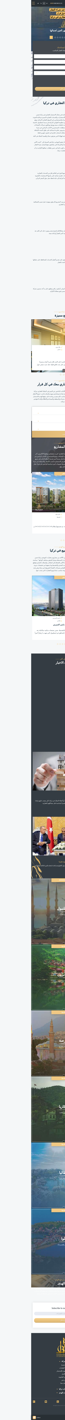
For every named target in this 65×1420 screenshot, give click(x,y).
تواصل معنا (32, 1383)
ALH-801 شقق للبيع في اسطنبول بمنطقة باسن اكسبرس (43, 625)
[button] (32, 73)
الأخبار (32, 1374)
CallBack (5, 1417)
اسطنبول (60, 347)
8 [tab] (24, 37)
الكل (58, 413)
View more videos (58, 742)
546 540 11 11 (25, 3)
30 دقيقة (60, 517)
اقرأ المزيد (60, 154)
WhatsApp (59, 1417)
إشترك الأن (32, 1320)
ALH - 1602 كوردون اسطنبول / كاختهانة (49, 521)
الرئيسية (32, 1365)
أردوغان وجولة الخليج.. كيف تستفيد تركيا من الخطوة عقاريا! (45, 862)
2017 (61, 621)
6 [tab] (29, 37)
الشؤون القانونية (32, 1377)
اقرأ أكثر (61, 208)
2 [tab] (38, 37)
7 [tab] (26, 37)
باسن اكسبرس (26, 618)
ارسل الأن (32, 89)
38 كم (28, 621)
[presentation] (32, 80)
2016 (61, 349)
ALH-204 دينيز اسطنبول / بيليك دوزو (49, 356)
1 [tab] (41, 37)
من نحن (32, 1380)
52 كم (28, 349)
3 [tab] (36, 37)
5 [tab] (31, 37)
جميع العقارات (32, 1368)
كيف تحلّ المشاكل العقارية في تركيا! (52, 797)
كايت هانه (27, 514)
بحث (32, 434)
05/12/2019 (59, 352)
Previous (45, 37)
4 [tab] (34, 37)
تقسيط (28, 517)
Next (20, 37)
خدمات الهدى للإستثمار (32, 1371)
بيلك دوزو (28, 347)
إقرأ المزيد (60, 807)
